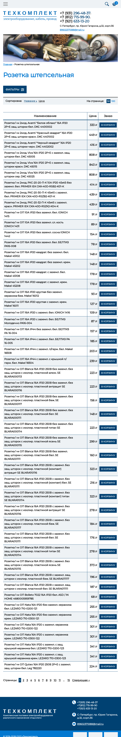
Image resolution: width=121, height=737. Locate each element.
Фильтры (15, 89)
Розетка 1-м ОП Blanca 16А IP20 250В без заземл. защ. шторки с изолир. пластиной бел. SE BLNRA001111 (36, 455)
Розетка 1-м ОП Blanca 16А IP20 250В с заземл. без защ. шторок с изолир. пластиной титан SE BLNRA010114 (37, 551)
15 (68, 680)
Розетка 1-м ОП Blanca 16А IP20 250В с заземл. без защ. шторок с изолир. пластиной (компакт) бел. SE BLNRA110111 (37, 482)
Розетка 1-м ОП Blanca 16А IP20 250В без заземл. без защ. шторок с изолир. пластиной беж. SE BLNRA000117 (38, 400)
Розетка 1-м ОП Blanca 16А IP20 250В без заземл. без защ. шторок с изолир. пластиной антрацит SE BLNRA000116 (38, 386)
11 (60, 680)
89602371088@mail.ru (72, 29)
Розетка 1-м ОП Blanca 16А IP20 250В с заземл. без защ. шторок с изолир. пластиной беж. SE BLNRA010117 (37, 524)
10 (55, 680)
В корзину (108, 124)
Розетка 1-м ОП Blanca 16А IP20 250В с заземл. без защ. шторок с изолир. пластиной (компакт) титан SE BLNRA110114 (37, 496)
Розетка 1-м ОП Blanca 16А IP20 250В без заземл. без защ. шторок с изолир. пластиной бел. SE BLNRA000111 (38, 414)
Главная (7, 64)
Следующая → (81, 680)
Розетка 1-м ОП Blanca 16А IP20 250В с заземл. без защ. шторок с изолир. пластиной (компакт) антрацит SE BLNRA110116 (37, 469)
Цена (42, 101)
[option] (60, 48)
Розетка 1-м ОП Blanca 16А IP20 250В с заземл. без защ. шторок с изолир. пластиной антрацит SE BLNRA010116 (37, 510)
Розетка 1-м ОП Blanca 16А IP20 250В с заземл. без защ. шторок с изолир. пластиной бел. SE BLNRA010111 (37, 537)
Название (29, 101)
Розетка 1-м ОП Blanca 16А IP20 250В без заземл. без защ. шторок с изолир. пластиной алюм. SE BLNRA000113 (38, 373)
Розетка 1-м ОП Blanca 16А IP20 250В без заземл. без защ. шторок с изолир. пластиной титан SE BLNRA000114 (38, 427)
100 (113, 101)
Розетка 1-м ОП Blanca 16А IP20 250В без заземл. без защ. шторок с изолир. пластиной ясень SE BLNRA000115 (38, 441)
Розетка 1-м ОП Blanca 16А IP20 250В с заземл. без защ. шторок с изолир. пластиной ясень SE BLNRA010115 (37, 565)
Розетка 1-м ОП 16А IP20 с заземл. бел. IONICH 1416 (37, 312)
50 (108, 101)
